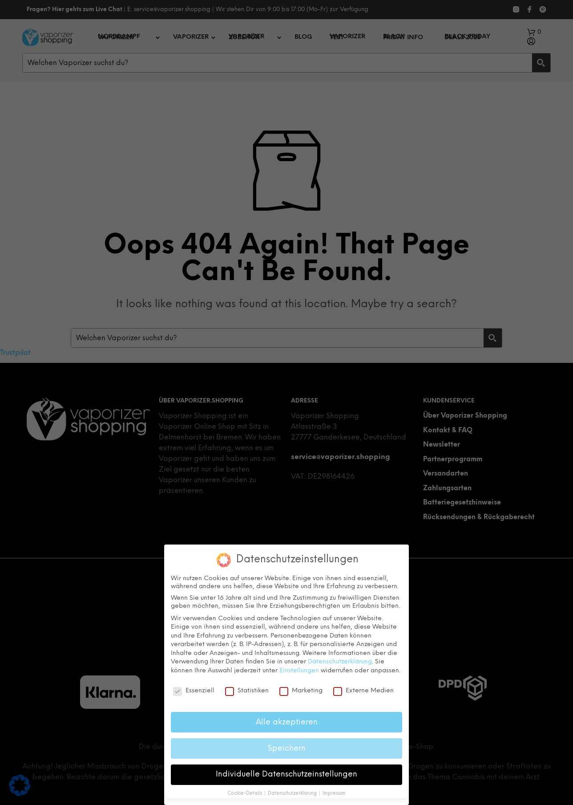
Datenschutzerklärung (340, 662)
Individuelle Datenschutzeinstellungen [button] (286, 774)
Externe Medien (363, 691)
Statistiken (247, 691)
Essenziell (193, 691)
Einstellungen (299, 670)
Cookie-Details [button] (245, 793)
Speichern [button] (287, 748)
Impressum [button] (334, 793)
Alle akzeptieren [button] (287, 722)
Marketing (301, 691)
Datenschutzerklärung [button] (293, 793)
